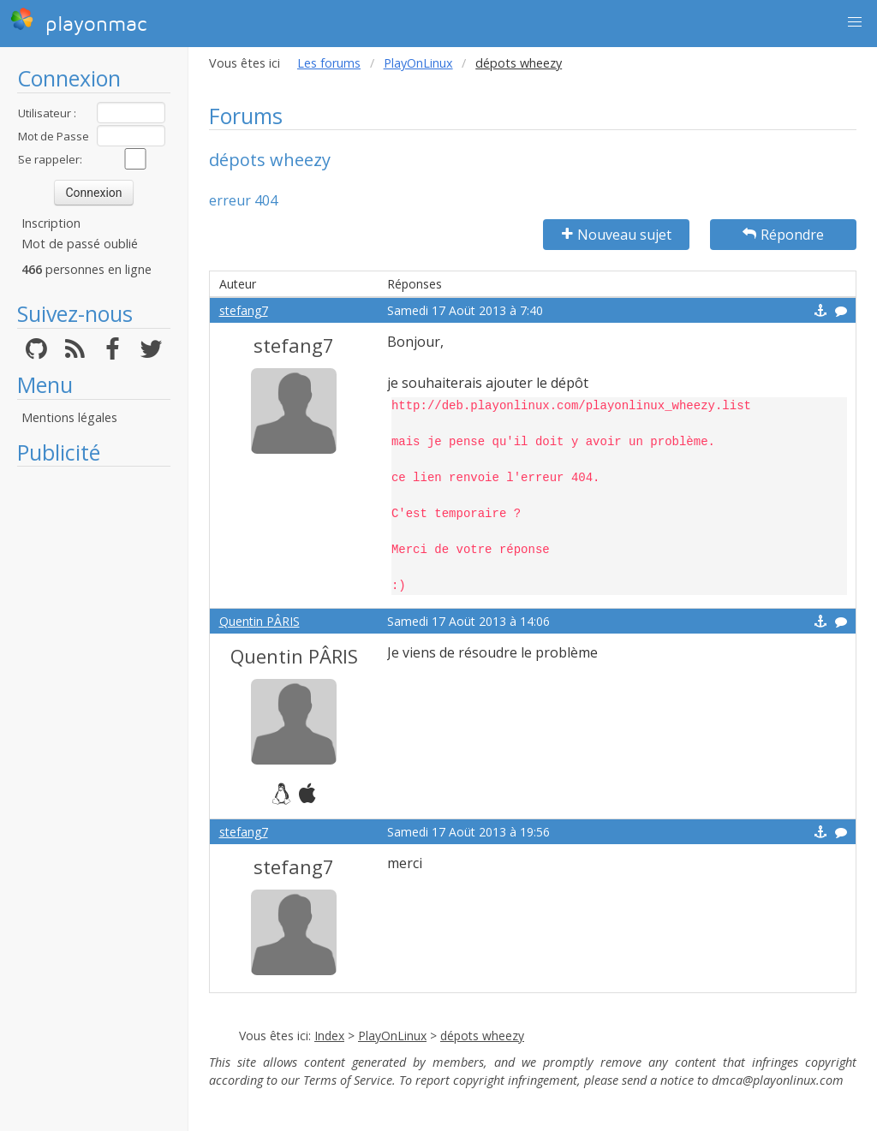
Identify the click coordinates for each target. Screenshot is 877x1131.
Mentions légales (69, 417)
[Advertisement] (93, 732)
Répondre (783, 234)
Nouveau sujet (616, 234)
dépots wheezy (482, 1035)
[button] (854, 22)
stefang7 (243, 310)
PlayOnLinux (418, 63)
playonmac (78, 21)
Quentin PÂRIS (259, 621)
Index (329, 1035)
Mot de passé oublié (79, 243)
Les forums (329, 63)
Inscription (51, 223)
